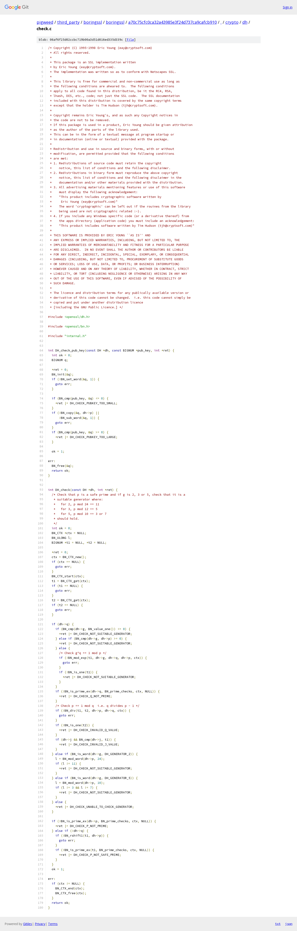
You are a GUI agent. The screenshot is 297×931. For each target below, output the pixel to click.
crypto (231, 22)
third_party (68, 22)
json (288, 924)
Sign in (287, 7)
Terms (53, 924)
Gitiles (27, 924)
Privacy (40, 924)
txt (278, 924)
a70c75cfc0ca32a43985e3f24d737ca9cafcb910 (172, 22)
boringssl (92, 22)
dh (244, 22)
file (130, 40)
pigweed (45, 22)
